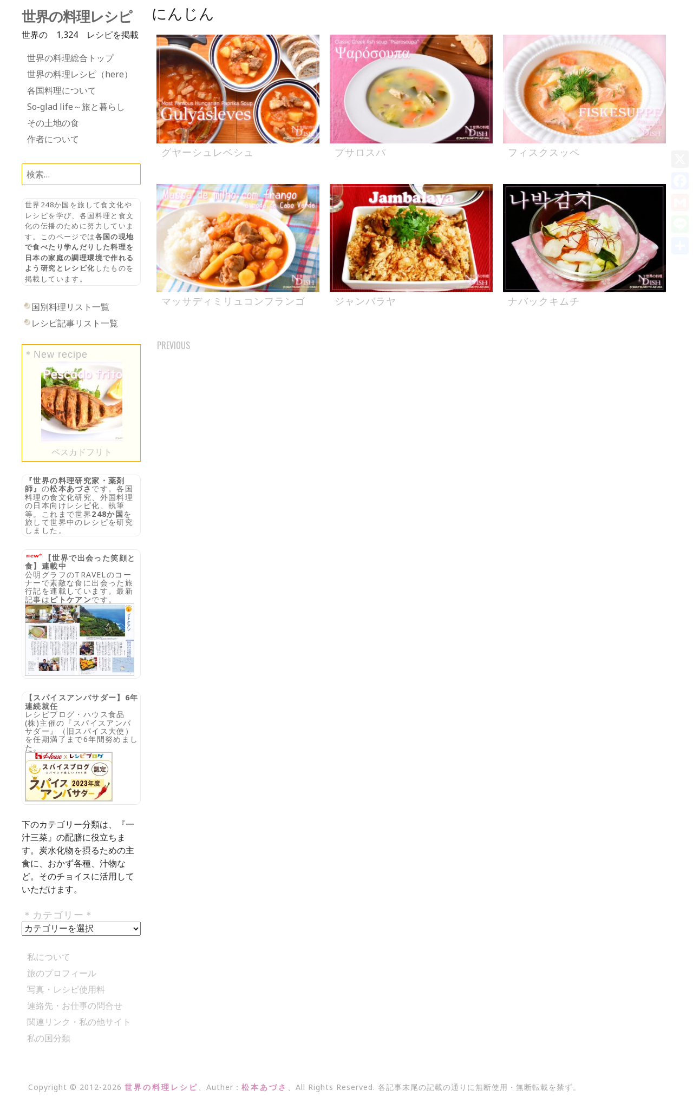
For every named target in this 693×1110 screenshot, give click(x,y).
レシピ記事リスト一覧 (74, 323)
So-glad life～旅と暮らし (76, 107)
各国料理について (61, 90)
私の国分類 (48, 1038)
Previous (173, 345)
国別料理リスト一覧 (70, 307)
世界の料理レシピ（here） (80, 74)
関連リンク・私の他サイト (79, 1022)
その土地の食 (53, 123)
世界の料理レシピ (77, 17)
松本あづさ (70, 488)
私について (48, 957)
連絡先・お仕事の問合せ (74, 1006)
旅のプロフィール (61, 973)
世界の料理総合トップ (70, 58)
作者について (53, 139)
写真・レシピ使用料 (66, 989)
